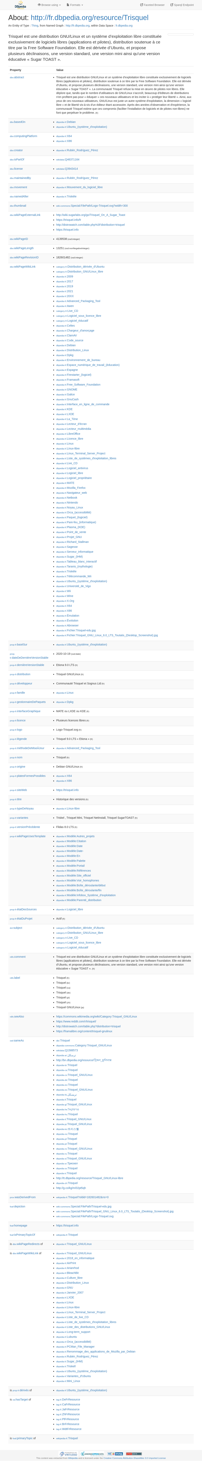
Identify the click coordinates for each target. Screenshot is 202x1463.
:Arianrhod (67, 1268)
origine (17, 766)
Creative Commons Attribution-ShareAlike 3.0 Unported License (134, 1458)
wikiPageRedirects (26, 1244)
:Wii (63, 591)
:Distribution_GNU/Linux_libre (79, 271)
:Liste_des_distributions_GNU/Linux (83, 1327)
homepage (18, 1225)
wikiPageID (19, 238)
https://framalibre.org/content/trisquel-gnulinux (84, 1031)
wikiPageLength (22, 248)
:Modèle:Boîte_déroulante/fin (78, 890)
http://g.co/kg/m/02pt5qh (71, 1188)
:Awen (65, 306)
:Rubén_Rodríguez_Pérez (77, 150)
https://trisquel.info (67, 229)
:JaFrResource (67, 1409)
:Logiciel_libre (69, 473)
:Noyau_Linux (69, 507)
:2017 (64, 281)
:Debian (66, 121)
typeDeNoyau (22, 808)
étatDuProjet (21, 918)
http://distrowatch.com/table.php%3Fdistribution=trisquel (90, 224)
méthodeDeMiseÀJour (27, 748)
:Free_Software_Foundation (78, 384)
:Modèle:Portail (70, 865)
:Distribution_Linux (72, 350)
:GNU (64, 1287)
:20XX (65, 296)
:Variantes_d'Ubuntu (73, 1376)
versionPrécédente (25, 827)
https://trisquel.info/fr (68, 219)
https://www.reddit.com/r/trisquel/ (76, 1021)
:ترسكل (66, 1055)
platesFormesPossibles (28, 775)
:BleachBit (67, 1272)
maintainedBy (20, 178)
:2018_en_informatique (75, 1258)
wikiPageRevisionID (24, 257)
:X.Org (65, 600)
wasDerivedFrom (23, 1197)
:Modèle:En (68, 855)
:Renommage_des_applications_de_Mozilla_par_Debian (95, 1351)
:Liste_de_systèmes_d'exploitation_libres (86, 458)
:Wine (64, 596)
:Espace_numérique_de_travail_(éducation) (88, 364)
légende (18, 738)
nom (16, 757)
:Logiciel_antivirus (72, 468)
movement (18, 187)
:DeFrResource (68, 1399)
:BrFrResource (67, 1424)
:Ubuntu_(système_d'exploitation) (81, 126)
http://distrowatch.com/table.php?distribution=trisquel (88, 1026)
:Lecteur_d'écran (71, 423)
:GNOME (66, 389)
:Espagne (67, 369)
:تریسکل (66, 1094)
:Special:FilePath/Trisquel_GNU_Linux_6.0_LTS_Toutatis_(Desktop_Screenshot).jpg (115, 1211)
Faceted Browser (152, 4)
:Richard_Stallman (72, 541)
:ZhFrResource (68, 1414)
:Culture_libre (69, 1277)
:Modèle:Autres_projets (75, 836)
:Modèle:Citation (71, 841)
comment (17, 956)
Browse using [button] (49, 4)
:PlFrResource (67, 1419)
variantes (19, 817)
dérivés (21, 1390)
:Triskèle (66, 196)
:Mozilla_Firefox (70, 487)
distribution (20, 674)
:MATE (65, 482)
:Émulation (67, 615)
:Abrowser (67, 625)
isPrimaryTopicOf (22, 1234)
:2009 (64, 276)
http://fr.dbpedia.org (78, 25)
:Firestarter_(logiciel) (73, 374)
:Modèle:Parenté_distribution (78, 900)
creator (16, 150)
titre (16, 799)
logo (16, 729)
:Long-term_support (73, 1331)
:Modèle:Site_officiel (73, 875)
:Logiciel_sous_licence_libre (78, 315)
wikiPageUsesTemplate (28, 836)
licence (18, 720)
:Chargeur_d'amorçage (75, 330)
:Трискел (67, 1163)
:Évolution (67, 620)
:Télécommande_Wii (73, 576)
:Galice (65, 394)
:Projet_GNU (69, 537)
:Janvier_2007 (69, 1292)
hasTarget (20, 1399)
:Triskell (66, 1366)
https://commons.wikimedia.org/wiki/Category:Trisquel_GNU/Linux (96, 1016)
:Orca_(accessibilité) (73, 512)
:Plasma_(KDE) (70, 527)
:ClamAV (66, 335)
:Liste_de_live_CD (72, 1317)
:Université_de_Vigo (73, 586)
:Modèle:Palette (70, 860)
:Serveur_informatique (74, 551)
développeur (21, 683)
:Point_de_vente (71, 532)
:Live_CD (67, 310)
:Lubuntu (66, 1336)
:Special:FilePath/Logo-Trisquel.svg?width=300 (92, 205)
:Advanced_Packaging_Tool (78, 301)
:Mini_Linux (68, 1381)
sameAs (17, 1040)
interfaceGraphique (25, 711)
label (15, 977)
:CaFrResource (68, 1404)
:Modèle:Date (69, 846)
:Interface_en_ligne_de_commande (82, 404)
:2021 (64, 291)
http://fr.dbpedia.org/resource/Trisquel (90, 18)
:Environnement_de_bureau (78, 360)
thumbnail (18, 205)
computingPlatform (23, 136)
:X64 (64, 136)
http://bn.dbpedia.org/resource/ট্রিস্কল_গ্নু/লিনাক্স (83, 1060)
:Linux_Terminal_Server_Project (80, 453)
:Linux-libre (68, 448)
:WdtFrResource (68, 1429)
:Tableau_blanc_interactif (76, 561)
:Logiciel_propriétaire (74, 478)
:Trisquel (63, 1040)
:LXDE (65, 414)
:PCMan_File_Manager (75, 1346)
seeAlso (17, 1016)
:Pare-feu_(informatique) (76, 522)
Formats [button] (75, 4)
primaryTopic (23, 1438)
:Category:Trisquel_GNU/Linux (84, 1045)
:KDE (64, 409)
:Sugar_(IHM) (69, 556)
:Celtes (65, 325)
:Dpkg (64, 355)
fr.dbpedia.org (124, 25)
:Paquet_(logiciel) (72, 517)
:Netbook (66, 497)
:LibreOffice (68, 433)
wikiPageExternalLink (25, 214)
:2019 (64, 286)
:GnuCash (67, 399)
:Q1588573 (67, 1050)
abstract (17, 77)
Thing (34, 25)
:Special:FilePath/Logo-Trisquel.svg (85, 1216)
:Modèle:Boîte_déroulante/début (81, 885)
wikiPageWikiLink (23, 266)
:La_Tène (67, 419)
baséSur (18, 644)
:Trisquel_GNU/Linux (74, 1074)
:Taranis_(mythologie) (74, 566)
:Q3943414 (67, 168)
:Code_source (69, 340)
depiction (17, 1206)
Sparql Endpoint (182, 4)
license (16, 168)
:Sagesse (67, 546)
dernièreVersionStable (27, 665)
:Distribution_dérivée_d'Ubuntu (80, 266)
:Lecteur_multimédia (73, 428)
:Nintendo (67, 502)
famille (17, 692)
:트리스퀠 (67, 1129)
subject (16, 927)
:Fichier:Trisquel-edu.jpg (76, 630)
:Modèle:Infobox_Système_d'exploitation (86, 895)
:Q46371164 (67, 159)
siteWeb (18, 790)
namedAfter (19, 196)
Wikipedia (73, 1458)
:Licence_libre (69, 438)
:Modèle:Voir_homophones (77, 880)
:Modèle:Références (73, 870)
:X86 (64, 141)
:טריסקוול (67, 1109)
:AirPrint (66, 1263)
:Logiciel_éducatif (72, 320)
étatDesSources (23, 909)
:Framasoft (67, 379)
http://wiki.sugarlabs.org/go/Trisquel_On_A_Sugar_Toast (90, 214)
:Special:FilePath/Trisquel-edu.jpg (83, 1206)
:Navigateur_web (71, 492)
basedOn (17, 121)
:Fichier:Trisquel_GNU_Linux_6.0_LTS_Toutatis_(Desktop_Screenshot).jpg (107, 635)
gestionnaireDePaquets (28, 701)
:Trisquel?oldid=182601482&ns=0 (82, 1197)
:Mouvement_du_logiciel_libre (79, 187)
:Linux (65, 443)
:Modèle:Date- (69, 851)
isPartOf (17, 159)
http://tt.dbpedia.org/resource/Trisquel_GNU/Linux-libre (89, 1178)
